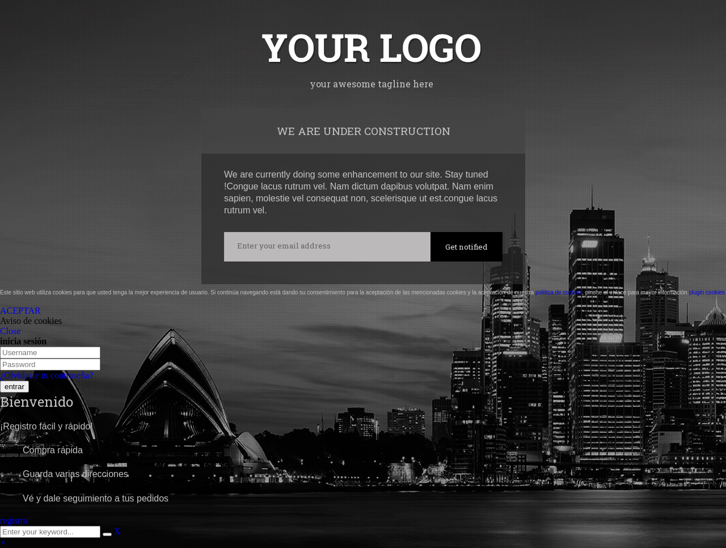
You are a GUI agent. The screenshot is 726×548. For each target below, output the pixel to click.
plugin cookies (707, 292)
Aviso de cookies (31, 321)
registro (14, 520)
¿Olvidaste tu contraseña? (46, 375)
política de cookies (558, 292)
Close (10, 331)
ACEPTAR (20, 310)
